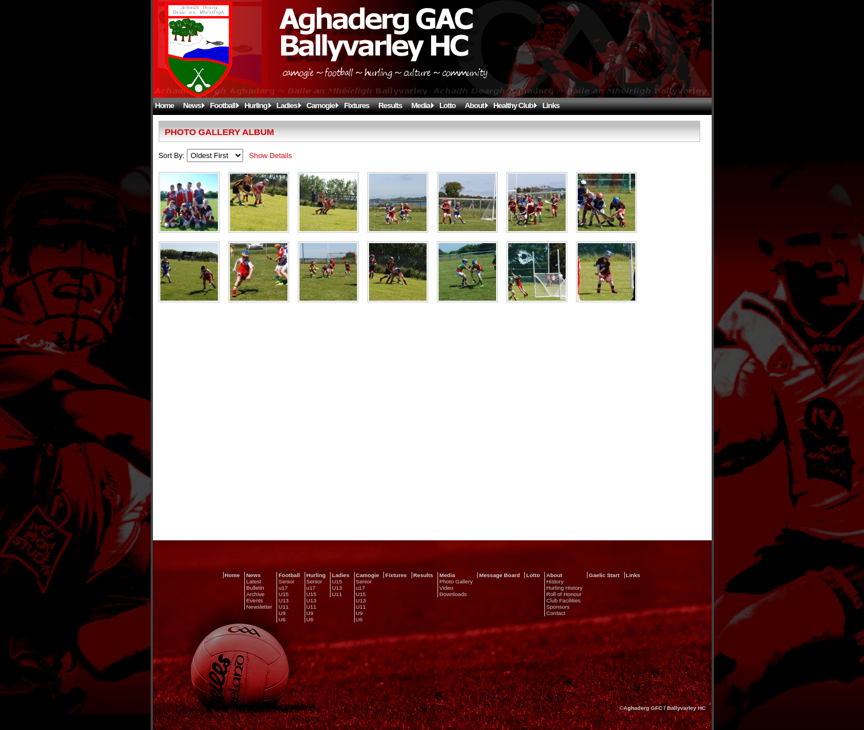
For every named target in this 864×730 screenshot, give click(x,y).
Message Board (499, 575)
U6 (281, 619)
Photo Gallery (456, 581)
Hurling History (564, 588)
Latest (253, 581)
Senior (286, 581)
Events (254, 600)
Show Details (270, 155)
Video (446, 588)
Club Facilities (563, 600)
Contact (555, 613)
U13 (283, 600)
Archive (255, 594)
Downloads (452, 594)
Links (550, 105)
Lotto (447, 105)
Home (164, 105)
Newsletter (259, 607)
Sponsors (558, 607)
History (554, 581)
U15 (283, 594)
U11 (283, 607)
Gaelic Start (604, 575)
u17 (282, 588)
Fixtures (356, 105)
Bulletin (255, 588)
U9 (281, 613)
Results (390, 105)
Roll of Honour (563, 594)
